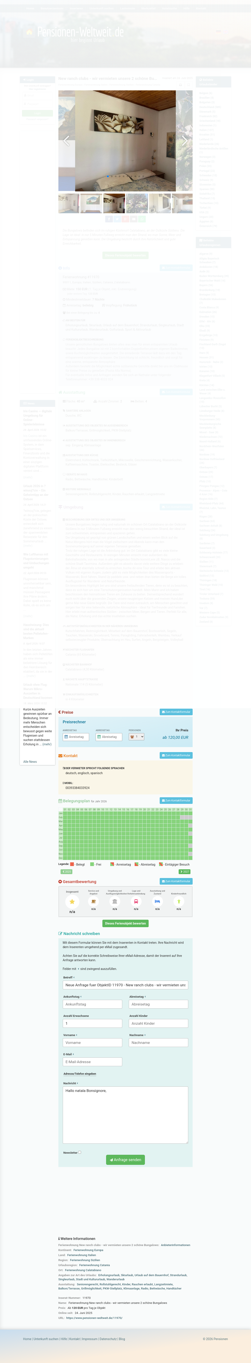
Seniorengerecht (87, 1284)
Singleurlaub (66, 1279)
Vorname (70, 1035)
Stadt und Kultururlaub (90, 1279)
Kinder (126, 1284)
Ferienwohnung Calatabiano (83, 1270)
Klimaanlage (132, 1288)
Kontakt (74, 1339)
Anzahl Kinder (138, 1016)
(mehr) (47, 744)
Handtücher (173, 1288)
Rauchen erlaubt (142, 1284)
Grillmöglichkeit (91, 1288)
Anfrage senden (125, 1159)
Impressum (89, 1339)
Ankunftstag (72, 996)
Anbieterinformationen (175, 1245)
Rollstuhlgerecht (110, 1284)
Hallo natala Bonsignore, (125, 1115)
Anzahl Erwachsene (76, 1016)
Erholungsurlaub (108, 1275)
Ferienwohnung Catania (94, 1265)
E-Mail (68, 1054)
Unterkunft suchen (46, 1339)
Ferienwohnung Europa (88, 1250)
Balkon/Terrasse (69, 1288)
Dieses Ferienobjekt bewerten (125, 923)
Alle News (30, 761)
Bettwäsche (157, 1288)
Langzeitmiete (163, 1284)
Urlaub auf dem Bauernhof (151, 1275)
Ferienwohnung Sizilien (85, 1260)
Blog (122, 1339)
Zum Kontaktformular (176, 711)
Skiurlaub (127, 1275)
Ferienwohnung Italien (81, 1255)
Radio (144, 1288)
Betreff (68, 977)
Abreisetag (103, 730)
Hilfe (64, 1339)
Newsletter (72, 1152)
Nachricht (70, 1083)
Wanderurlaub (116, 1279)
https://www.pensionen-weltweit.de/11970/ (94, 1318)
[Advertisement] (125, 1201)
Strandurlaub (178, 1275)
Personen (135, 730)
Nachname (137, 1035)
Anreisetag (70, 730)
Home (27, 1339)
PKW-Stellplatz (112, 1288)
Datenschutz (108, 1339)
